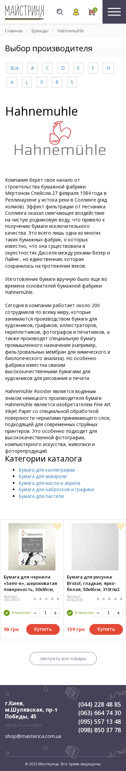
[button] (8, 568)
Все (14, 68)
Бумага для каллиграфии (46, 470)
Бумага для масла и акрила (49, 483)
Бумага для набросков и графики (56, 489)
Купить (43, 629)
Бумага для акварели (42, 476)
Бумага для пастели (41, 496)
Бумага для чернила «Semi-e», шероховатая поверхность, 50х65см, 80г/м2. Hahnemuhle (30, 583)
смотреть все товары (63, 658)
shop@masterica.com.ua (33, 736)
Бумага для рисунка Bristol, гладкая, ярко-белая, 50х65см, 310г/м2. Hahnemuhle (93, 583)
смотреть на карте (23, 725)
